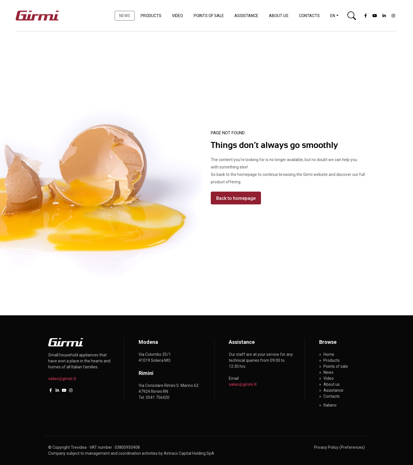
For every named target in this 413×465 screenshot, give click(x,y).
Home (328, 354)
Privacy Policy (326, 447)
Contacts (309, 15)
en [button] (332, 15)
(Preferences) (352, 447)
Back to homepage (236, 198)
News (124, 15)
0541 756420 (157, 397)
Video (177, 15)
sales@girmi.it (62, 378)
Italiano (330, 405)
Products (151, 15)
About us (278, 15)
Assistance (246, 15)
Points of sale (209, 15)
